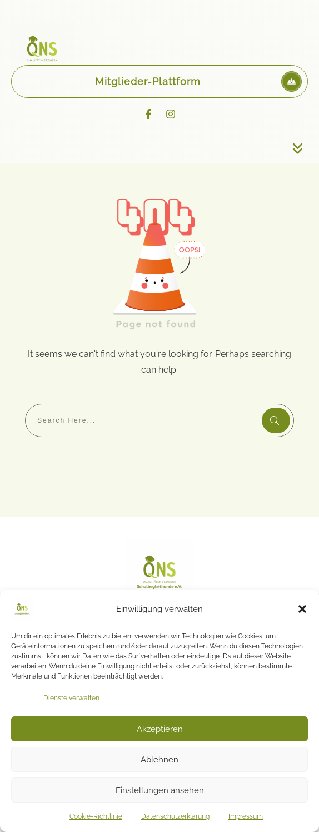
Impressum (245, 816)
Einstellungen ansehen (160, 790)
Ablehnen (159, 760)
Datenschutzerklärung (175, 816)
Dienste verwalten (71, 698)
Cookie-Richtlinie (95, 816)
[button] (302, 609)
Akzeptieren (160, 729)
